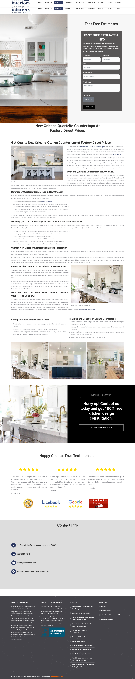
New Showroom (106, 611)
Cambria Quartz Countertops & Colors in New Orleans (81, 625)
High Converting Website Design (40, 676)
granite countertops (47, 202)
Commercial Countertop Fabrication (79, 632)
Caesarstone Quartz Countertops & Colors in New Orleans (83, 618)
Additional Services (107, 619)
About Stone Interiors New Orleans (112, 615)
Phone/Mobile (87, 72)
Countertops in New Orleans (87, 310)
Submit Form (89, 107)
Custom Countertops (78, 641)
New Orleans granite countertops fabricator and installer (82, 659)
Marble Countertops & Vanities (81, 654)
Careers (103, 606)
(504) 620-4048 (107, 1)
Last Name (105, 55)
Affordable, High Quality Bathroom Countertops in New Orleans (82, 608)
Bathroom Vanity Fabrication (81, 613)
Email (84, 63)
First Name (86, 55)
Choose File (88, 99)
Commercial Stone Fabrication (81, 637)
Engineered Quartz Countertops (82, 645)
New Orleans (117, 154)
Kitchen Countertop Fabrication (82, 649)
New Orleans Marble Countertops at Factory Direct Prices (83, 666)
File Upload (86, 95)
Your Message (87, 82)
